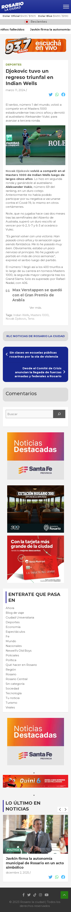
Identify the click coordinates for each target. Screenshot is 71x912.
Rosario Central (16, 679)
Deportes (14, 64)
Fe (7, 636)
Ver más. (36, 307)
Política (11, 660)
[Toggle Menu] (66, 6)
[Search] (59, 414)
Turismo (11, 702)
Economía (13, 627)
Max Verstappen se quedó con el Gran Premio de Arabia (37, 295)
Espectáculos (15, 631)
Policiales (12, 655)
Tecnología (14, 693)
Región (11, 669)
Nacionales (14, 646)
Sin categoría (15, 684)
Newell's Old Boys (18, 650)
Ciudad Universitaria (20, 617)
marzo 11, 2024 (15, 90)
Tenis (31, 318)
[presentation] (60, 809)
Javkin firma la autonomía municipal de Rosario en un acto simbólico (35, 863)
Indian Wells (21, 315)
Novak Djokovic (18, 171)
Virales (10, 707)
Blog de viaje (15, 613)
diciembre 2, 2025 (17, 872)
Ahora (10, 608)
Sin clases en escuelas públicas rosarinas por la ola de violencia (33, 354)
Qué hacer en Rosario (21, 665)
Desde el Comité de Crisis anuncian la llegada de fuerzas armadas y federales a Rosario (38, 372)
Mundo (11, 641)
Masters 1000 (39, 315)
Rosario (11, 674)
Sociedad (12, 688)
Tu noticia (13, 698)
